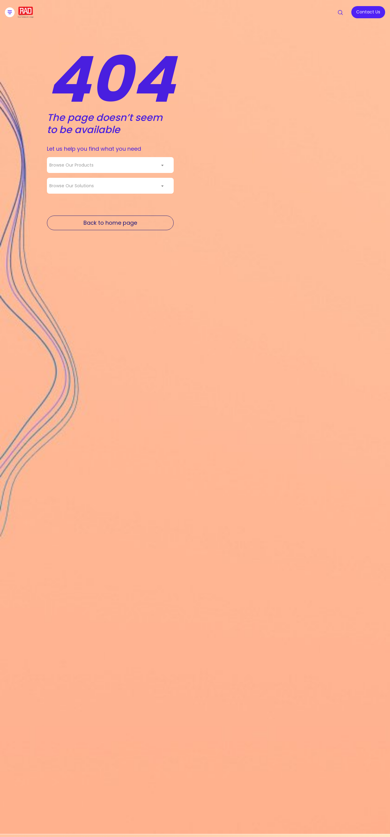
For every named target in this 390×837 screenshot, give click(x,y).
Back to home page (110, 223)
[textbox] (73, 165)
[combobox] (110, 165)
